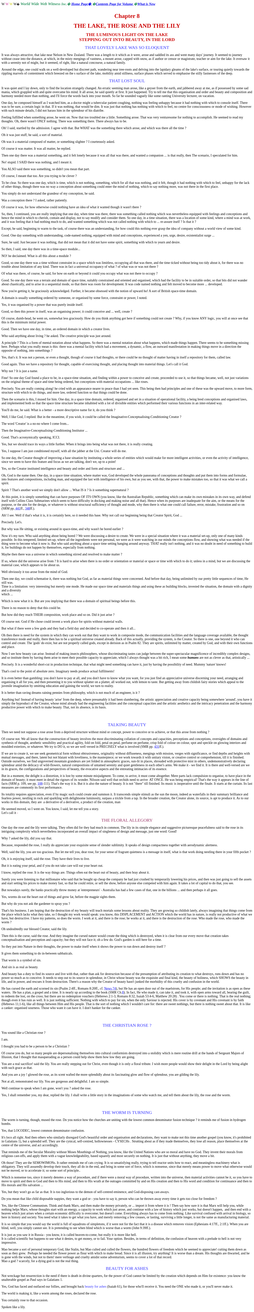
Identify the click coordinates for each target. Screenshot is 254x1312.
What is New (146, 4)
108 (39, 783)
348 (27, 508)
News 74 (110, 988)
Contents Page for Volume (115, 4)
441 (17, 508)
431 (156, 746)
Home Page (81, 4)
